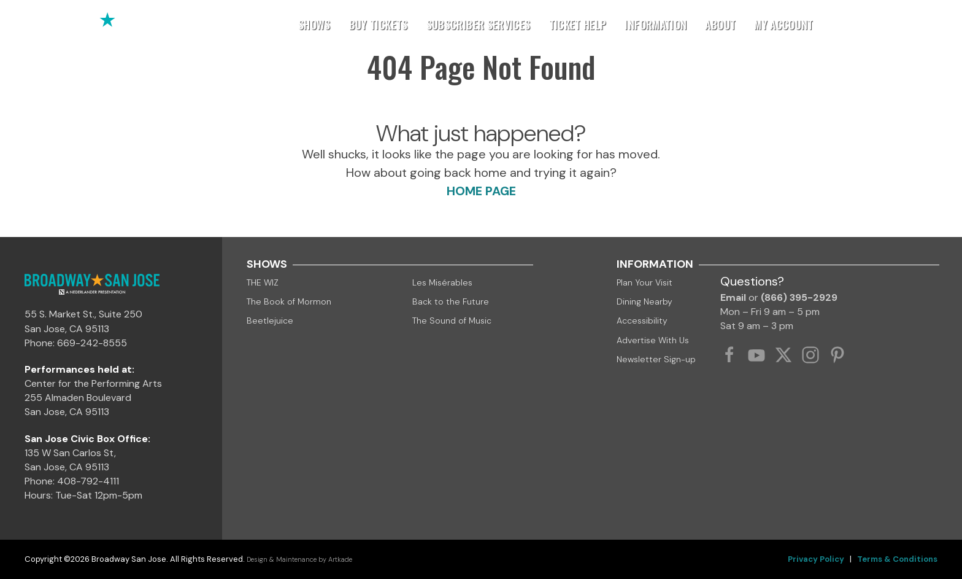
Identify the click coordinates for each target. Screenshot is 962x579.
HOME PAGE (481, 191)
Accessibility (642, 320)
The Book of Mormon (289, 301)
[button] (934, 24)
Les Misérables (442, 282)
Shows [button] (314, 25)
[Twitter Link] (783, 355)
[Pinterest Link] (837, 355)
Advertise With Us (653, 340)
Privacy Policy (816, 559)
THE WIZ (263, 282)
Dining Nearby (644, 301)
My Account (784, 25)
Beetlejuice (270, 320)
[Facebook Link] (729, 355)
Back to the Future (450, 301)
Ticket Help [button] (578, 25)
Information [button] (656, 25)
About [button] (720, 25)
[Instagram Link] (810, 355)
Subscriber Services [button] (478, 25)
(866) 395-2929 (799, 297)
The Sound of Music (451, 320)
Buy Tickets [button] (378, 25)
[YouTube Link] (756, 355)
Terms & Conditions (897, 559)
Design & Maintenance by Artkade (299, 559)
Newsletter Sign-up (656, 359)
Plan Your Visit (644, 282)
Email (733, 297)
